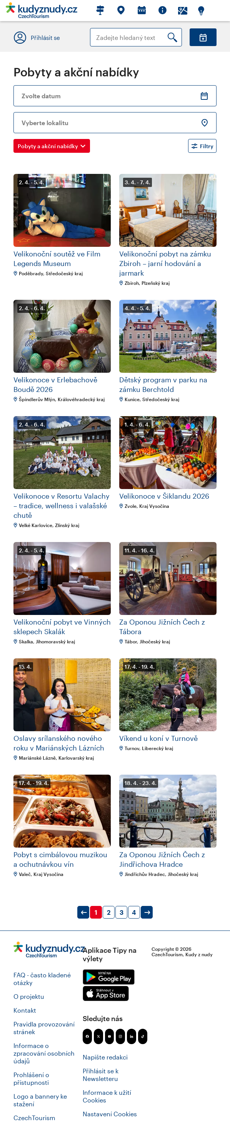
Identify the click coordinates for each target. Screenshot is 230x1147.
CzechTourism (34, 1117)
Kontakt (24, 1010)
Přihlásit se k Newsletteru (100, 1074)
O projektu (28, 996)
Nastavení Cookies (110, 1113)
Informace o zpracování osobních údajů (44, 1053)
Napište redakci (105, 1057)
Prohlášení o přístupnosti (31, 1078)
